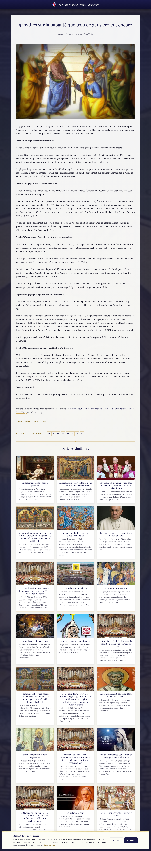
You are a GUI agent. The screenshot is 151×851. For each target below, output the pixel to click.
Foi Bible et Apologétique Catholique (75, 4)
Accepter (131, 840)
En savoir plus (49, 845)
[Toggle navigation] (7, 4)
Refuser (116, 840)
